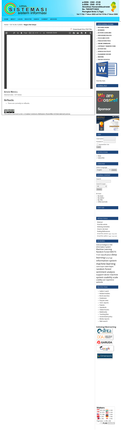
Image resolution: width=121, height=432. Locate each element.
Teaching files (104, 314)
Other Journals (102, 202)
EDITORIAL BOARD (103, 27)
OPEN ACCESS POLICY (104, 51)
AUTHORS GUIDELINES (104, 33)
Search (36, 19)
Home (6, 19)
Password (99, 142)
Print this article (102, 224)
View (99, 156)
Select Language (101, 167)
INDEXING (101, 57)
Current (44, 19)
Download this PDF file (82, 29)
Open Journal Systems (105, 24)
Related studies (105, 293)
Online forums (104, 310)
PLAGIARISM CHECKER (104, 54)
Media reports (104, 319)
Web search (104, 321)
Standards (103, 307)
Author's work (104, 291)
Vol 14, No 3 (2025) (16, 25)
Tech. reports (104, 303)
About (13, 19)
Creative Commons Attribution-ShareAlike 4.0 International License (47, 114)
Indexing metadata (103, 227)
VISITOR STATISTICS (104, 59)
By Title (100, 200)
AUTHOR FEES (102, 49)
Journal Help (102, 86)
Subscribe (101, 158)
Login (20, 19)
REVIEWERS (101, 30)
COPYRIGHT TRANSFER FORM (106, 46)
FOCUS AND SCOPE (103, 38)
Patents (102, 305)
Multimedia (103, 312)
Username (99, 139)
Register (28, 19)
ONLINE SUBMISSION (104, 43)
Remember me (104, 144)
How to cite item (102, 229)
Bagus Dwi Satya (30, 25)
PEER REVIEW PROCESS (105, 35)
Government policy (106, 317)
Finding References (103, 231)
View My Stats (100, 81)
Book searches (104, 296)
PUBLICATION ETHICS (104, 41)
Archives (53, 19)
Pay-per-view (104, 300)
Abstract (100, 222)
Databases (103, 298)
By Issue (100, 196)
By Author (101, 198)
